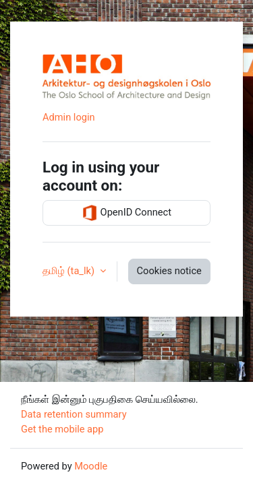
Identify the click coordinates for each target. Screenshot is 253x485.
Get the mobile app (62, 429)
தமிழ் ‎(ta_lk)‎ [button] (70, 271)
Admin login (69, 117)
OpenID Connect (126, 213)
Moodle (90, 466)
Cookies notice (169, 271)
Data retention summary (74, 414)
